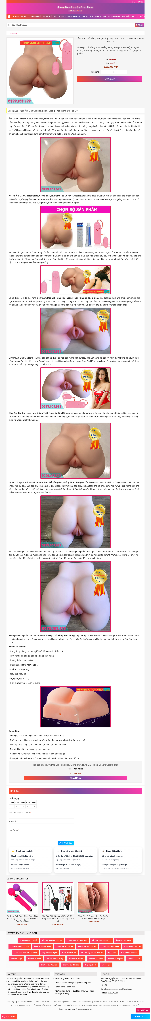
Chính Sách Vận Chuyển (82, 1002)
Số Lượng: (95, 72)
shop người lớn (90, 965)
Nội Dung (13, 830)
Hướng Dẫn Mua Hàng (21, 1005)
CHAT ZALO (140, 1017)
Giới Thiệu (11, 1002)
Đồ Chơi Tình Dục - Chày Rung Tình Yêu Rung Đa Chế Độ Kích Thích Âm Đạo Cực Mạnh (22, 918)
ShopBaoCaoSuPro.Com (75, 7)
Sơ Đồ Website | (125, 1005)
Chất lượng (14, 798)
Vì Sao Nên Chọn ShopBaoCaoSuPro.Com (100, 1005)
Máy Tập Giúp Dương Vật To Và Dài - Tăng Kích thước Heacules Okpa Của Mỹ (58, 918)
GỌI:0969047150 (9, 1017)
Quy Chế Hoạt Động (61, 1002)
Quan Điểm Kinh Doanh (72, 1005)
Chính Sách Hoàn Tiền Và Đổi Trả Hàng (109, 1002)
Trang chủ (13, 33)
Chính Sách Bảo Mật (43, 1002)
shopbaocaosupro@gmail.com (119, 989)
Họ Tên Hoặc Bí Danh (19, 813)
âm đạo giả (106, 965)
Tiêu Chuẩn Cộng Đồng (41, 1005)
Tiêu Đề (12, 821)
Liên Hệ (136, 1005)
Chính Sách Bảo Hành (135, 1002)
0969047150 (75, 10)
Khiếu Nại (57, 1005)
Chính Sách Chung (25, 1002)
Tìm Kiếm (139, 25)
